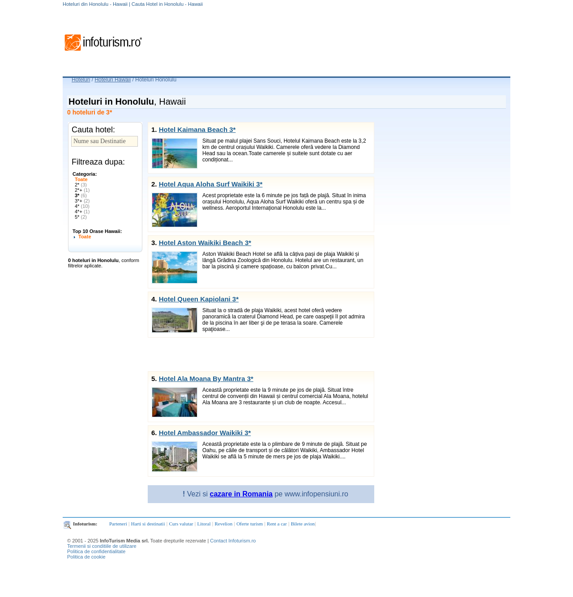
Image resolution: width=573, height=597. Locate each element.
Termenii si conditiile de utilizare (102, 546)
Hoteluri (81, 79)
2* (81, 184)
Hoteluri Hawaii (112, 79)
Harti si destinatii (148, 523)
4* (82, 206)
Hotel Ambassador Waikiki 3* (205, 432)
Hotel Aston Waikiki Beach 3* (205, 242)
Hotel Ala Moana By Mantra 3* (206, 378)
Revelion (223, 523)
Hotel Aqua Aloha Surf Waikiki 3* (211, 184)
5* (81, 217)
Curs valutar (181, 523)
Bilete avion (303, 523)
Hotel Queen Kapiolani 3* (199, 299)
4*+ (82, 211)
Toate (81, 179)
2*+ (82, 190)
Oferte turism (249, 523)
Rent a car (277, 523)
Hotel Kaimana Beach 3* (197, 129)
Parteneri (118, 523)
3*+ (82, 200)
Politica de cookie (86, 556)
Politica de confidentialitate (96, 551)
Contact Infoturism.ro (233, 540)
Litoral (204, 523)
